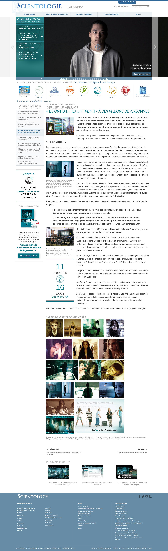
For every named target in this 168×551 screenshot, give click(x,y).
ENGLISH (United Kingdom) (26, 510)
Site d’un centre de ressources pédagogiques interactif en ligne (29, 144)
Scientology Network (121, 511)
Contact (80, 525)
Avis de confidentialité (98, 548)
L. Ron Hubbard (29, 14)
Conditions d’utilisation (133, 548)
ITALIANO (48, 523)
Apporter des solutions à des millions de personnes (28, 157)
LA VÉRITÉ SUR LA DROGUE (42, 101)
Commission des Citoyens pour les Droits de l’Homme (128, 538)
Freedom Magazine (143, 95)
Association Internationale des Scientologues (128, 523)
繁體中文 (20, 525)
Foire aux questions (111, 14)
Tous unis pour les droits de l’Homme (126, 533)
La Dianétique (119, 508)
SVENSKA (48, 513)
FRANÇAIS (20, 515)
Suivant (104, 79)
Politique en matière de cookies (115, 548)
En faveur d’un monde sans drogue (125, 530)
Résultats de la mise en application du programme (27, 162)
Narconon (84, 91)
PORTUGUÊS (49, 525)
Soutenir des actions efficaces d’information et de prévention (28, 112)
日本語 (19, 520)
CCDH (125, 91)
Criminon (70, 91)
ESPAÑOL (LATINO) (51, 515)
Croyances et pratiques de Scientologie (90, 508)
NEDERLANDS (22, 528)
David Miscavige (120, 516)
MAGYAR (48, 508)
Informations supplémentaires (87, 523)
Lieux (79, 528)
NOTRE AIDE (25, 101)
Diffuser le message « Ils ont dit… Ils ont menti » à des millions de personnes (30, 132)
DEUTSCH (20, 530)
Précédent (65, 79)
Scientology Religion (121, 513)
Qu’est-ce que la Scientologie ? (57, 14)
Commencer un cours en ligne (124, 518)
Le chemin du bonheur (39, 92)
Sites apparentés (126, 2)
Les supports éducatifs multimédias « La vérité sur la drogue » (28, 124)
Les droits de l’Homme (112, 92)
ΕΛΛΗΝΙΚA (48, 520)
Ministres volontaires (84, 14)
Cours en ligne (82, 521)
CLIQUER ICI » (29, 197)
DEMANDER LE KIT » (28, 256)
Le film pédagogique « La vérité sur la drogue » (29, 138)
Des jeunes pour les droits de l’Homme (126, 535)
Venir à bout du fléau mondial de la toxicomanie (29, 118)
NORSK (47, 510)
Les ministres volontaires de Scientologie (127, 521)
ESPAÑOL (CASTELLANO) (53, 518)
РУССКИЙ (20, 523)
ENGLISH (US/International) (26, 508)
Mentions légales (146, 548)
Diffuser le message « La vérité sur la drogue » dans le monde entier (29, 150)
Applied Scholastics (54, 91)
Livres (138, 14)
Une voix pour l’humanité (85, 511)
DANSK (19, 513)
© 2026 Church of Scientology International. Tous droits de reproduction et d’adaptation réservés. (45, 548)
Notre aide (24, 97)
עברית (19, 518)
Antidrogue (97, 91)
